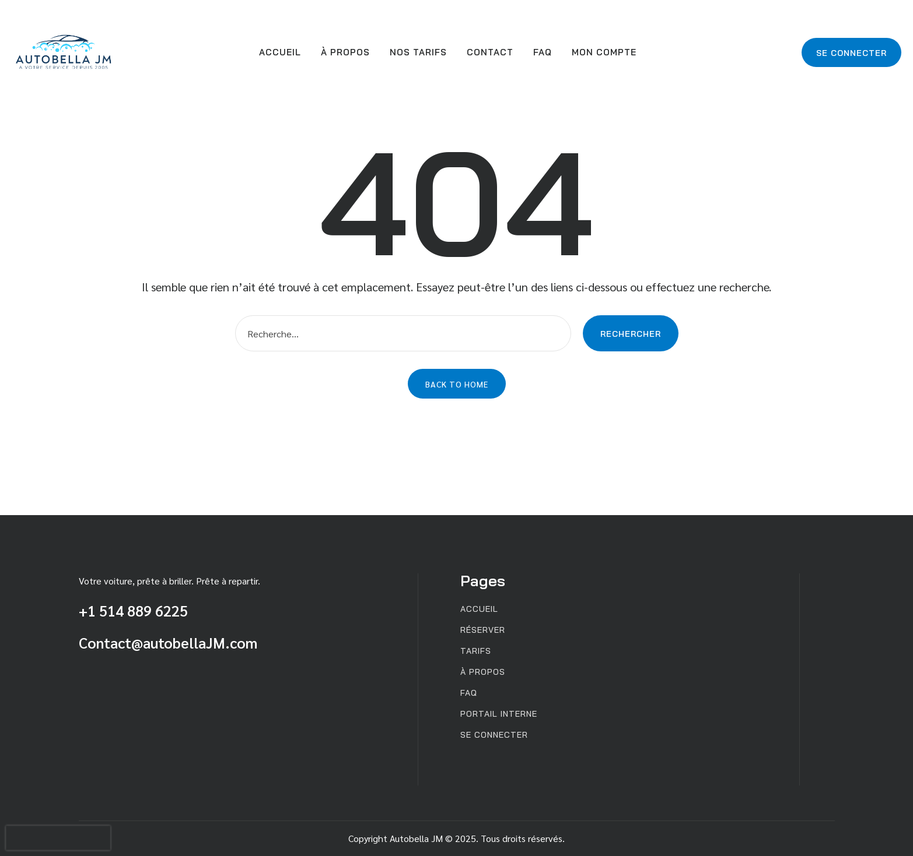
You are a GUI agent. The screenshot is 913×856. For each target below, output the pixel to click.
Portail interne (498, 714)
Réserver (482, 630)
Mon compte (604, 52)
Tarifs (475, 651)
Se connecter (851, 53)
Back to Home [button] (456, 384)
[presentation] (58, 838)
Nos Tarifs (418, 52)
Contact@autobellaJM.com (168, 642)
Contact (490, 52)
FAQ (542, 52)
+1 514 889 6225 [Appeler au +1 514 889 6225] (133, 610)
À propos (345, 52)
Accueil (280, 52)
